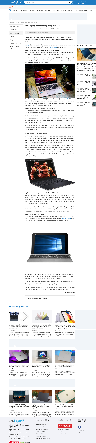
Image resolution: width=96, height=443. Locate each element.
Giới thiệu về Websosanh (64, 429)
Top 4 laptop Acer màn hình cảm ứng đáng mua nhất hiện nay (84, 97)
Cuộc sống (24, 10)
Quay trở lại (37, 298)
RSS (79, 432)
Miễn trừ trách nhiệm (41, 433)
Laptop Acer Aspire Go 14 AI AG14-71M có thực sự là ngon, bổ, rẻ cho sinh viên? (41, 406)
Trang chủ (11, 22)
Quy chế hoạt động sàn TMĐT (43, 438)
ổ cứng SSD (64, 99)
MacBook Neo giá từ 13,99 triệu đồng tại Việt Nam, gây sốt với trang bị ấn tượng (41, 326)
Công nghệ (15, 10)
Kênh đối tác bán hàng (63, 433)
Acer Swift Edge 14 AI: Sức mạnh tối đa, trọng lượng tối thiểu (64, 365)
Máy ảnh (12, 36)
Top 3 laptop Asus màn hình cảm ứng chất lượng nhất (83, 104)
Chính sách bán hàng (41, 431)
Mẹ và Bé (47, 10)
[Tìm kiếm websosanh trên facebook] (79, 427)
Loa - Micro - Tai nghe (15, 43)
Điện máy (32, 10)
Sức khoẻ (63, 10)
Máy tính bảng (13, 29)
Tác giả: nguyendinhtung (31, 28)
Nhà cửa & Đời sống (81, 10)
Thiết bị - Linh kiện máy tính (16, 47)
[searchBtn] (70, 2)
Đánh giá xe (70, 10)
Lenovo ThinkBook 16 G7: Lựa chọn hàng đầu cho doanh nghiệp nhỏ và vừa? (19, 406)
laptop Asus (53, 47)
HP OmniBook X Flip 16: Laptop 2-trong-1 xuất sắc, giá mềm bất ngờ (42, 366)
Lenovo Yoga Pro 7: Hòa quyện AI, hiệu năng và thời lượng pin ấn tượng (19, 366)
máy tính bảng (66, 218)
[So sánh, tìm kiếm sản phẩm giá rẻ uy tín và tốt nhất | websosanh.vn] (16, 2)
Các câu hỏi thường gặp (42, 429)
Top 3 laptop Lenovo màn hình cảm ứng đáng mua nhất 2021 (84, 90)
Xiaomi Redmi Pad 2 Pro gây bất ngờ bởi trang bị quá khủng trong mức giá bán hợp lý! (65, 326)
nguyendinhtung (70, 292)
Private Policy (81, 430)
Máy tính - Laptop (32, 22)
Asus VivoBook (29, 207)
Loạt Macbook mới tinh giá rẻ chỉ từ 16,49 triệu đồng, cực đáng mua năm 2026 (19, 326)
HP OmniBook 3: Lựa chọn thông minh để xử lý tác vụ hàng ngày (64, 405)
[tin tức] (10, 10)
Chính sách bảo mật (41, 436)
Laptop (27, 45)
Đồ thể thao (40, 10)
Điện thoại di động (14, 26)
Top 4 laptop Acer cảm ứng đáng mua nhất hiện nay (84, 83)
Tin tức (17, 22)
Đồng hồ (12, 40)
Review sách (56, 10)
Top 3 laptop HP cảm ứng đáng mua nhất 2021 (84, 75)
